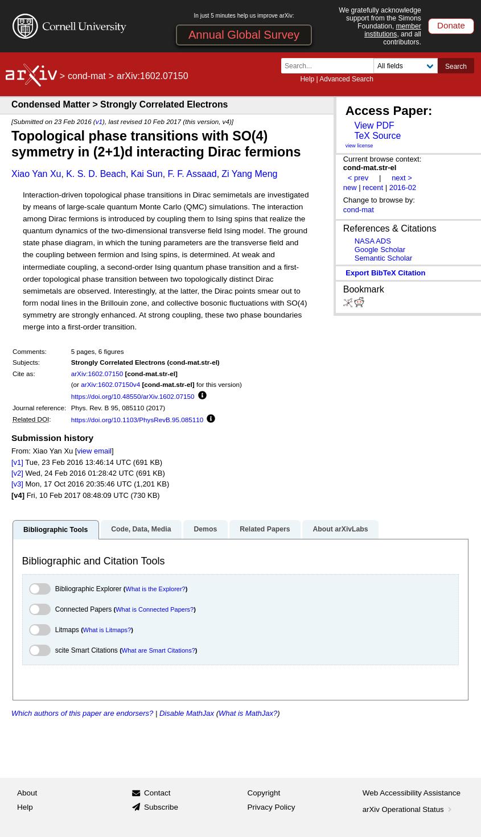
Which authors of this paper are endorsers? (82, 713)
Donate (451, 25)
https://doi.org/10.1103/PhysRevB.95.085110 (137, 419)
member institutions (392, 30)
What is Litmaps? (107, 629)
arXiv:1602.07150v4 (110, 384)
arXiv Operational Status (408, 809)
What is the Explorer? (156, 589)
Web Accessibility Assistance (412, 793)
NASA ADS (373, 241)
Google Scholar (380, 249)
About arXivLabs (340, 529)
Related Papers (265, 529)
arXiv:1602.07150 (97, 373)
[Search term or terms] (330, 65)
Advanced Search (346, 79)
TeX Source (377, 136)
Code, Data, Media (141, 529)
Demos (205, 529)
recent (373, 187)
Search (456, 67)
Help (307, 79)
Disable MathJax (186, 713)
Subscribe (161, 807)
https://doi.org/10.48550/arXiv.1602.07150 (133, 396)
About (27, 793)
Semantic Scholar (384, 258)
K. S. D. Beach (96, 174)
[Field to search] (405, 65)
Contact (157, 793)
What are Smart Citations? (158, 650)
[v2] (17, 473)
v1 (99, 121)
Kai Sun (147, 174)
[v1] (17, 462)
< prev (358, 178)
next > (402, 178)
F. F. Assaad (191, 174)
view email (94, 451)
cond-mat (87, 76)
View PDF (374, 125)
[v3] (17, 484)
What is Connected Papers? (155, 609)
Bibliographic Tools (55, 530)
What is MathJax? (248, 713)
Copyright (264, 793)
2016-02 (403, 187)
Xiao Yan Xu (36, 174)
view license (359, 146)
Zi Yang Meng (249, 174)
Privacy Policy (271, 807)
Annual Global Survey (243, 34)
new (350, 187)
